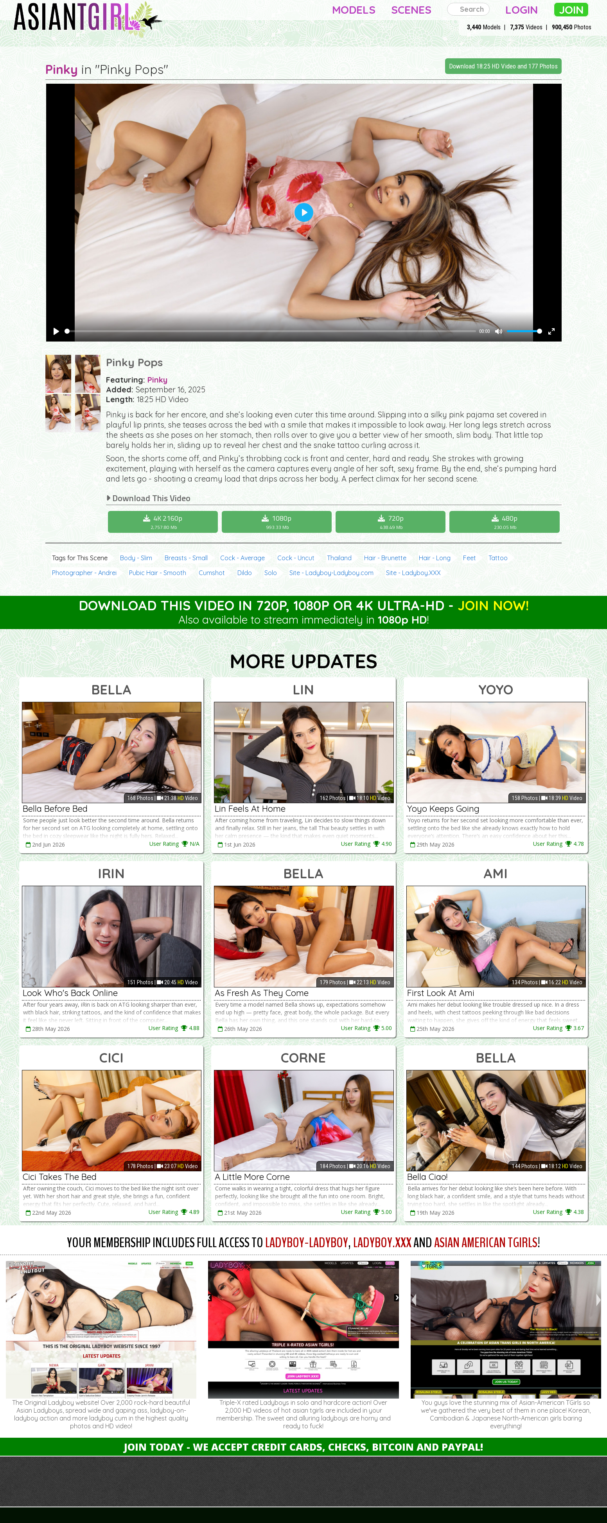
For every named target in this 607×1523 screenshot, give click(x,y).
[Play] (56, 331)
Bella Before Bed (55, 808)
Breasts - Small (186, 558)
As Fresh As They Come (262, 992)
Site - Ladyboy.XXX (413, 573)
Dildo (244, 573)
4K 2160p (164, 522)
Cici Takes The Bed (60, 1176)
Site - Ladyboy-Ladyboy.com (331, 573)
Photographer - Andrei (84, 573)
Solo (270, 573)
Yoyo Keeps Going (443, 808)
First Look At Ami (440, 992)
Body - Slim (136, 558)
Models (353, 9)
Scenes (411, 9)
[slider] (270, 331)
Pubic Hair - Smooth (157, 573)
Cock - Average (242, 558)
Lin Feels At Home (250, 808)
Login (521, 9)
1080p (278, 522)
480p (505, 522)
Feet (469, 558)
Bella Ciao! (427, 1176)
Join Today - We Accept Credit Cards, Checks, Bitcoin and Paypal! (303, 1446)
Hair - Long (435, 558)
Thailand (339, 558)
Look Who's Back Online (70, 992)
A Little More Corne (252, 1176)
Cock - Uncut (295, 558)
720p (391, 522)
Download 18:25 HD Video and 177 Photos (503, 66)
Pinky (61, 69)
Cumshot (212, 573)
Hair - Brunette (385, 558)
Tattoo (498, 558)
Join (571, 9)
